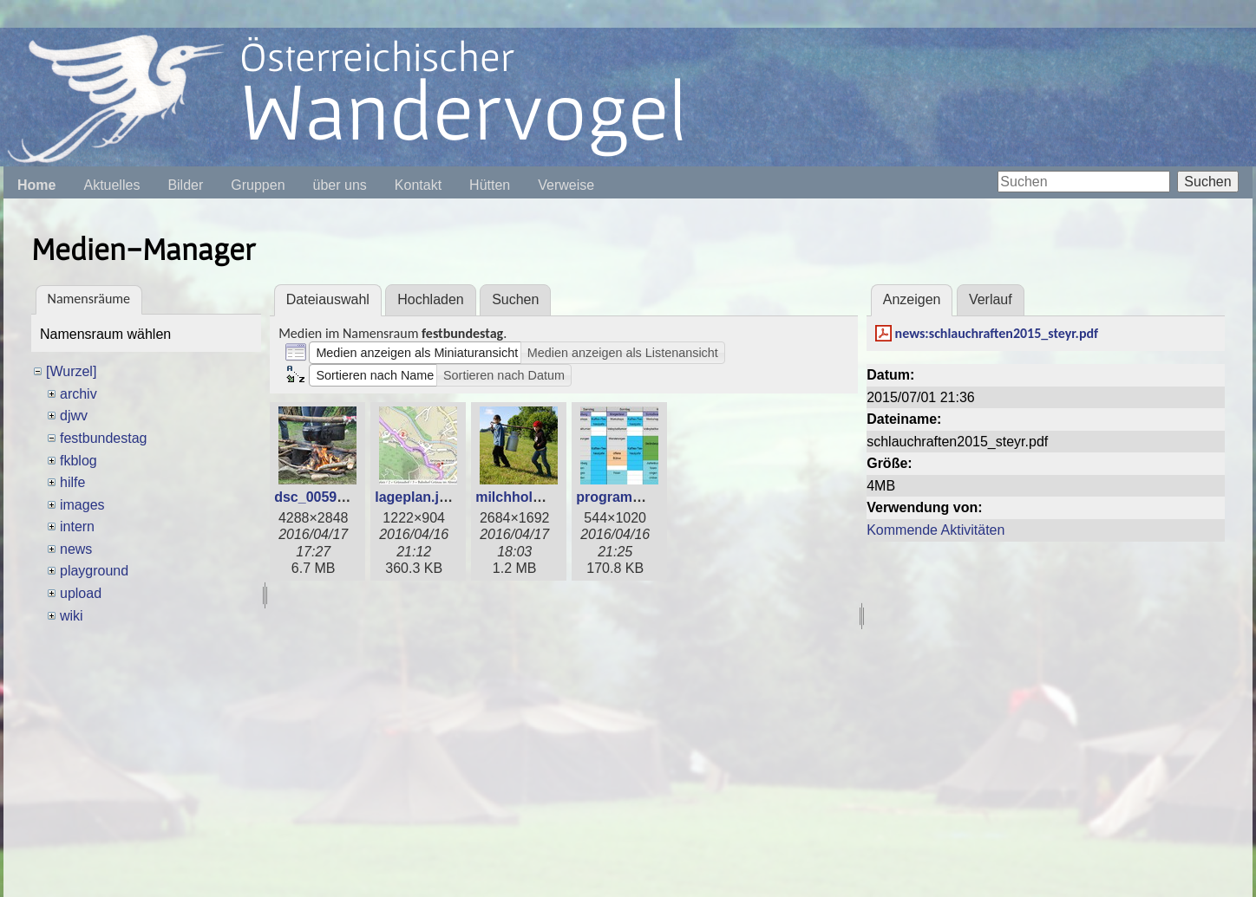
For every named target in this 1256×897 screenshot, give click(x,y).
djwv (74, 415)
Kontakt (418, 185)
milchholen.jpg (524, 497)
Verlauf (990, 299)
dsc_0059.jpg (318, 497)
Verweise (566, 185)
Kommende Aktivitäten (935, 530)
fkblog (78, 460)
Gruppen (258, 185)
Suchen (1207, 181)
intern (77, 526)
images (82, 504)
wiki (71, 615)
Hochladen (430, 299)
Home (36, 185)
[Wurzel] (71, 371)
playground (94, 570)
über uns (340, 185)
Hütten (489, 185)
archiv (78, 394)
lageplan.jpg (415, 497)
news (76, 549)
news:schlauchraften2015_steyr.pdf (997, 333)
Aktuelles (111, 185)
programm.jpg (623, 497)
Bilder (185, 185)
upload (80, 593)
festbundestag (103, 438)
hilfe (72, 482)
